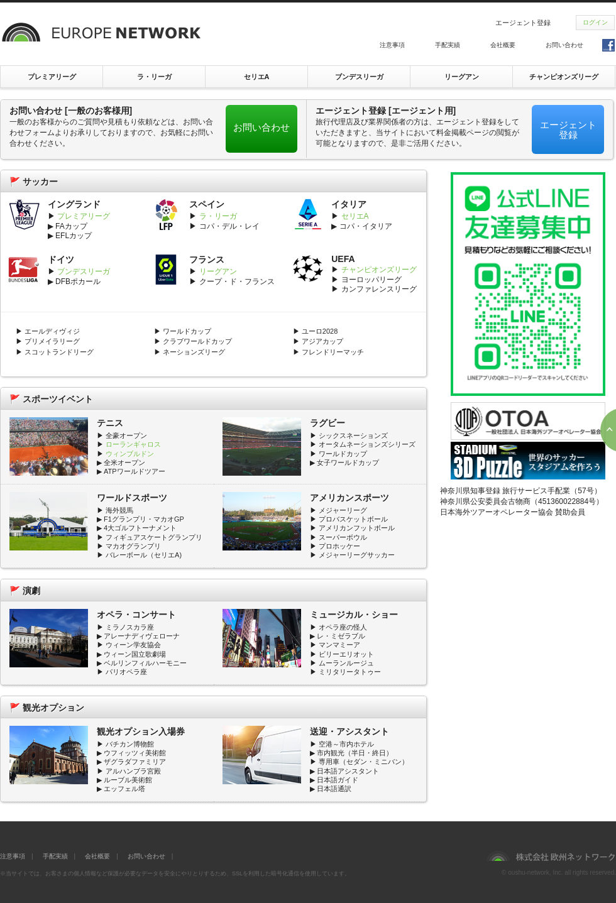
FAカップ (71, 226)
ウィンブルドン (130, 453)
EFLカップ (73, 235)
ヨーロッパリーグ (371, 279)
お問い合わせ (564, 44)
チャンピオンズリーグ (563, 76)
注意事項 (392, 44)
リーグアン (461, 76)
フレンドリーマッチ (333, 352)
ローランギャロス (132, 444)
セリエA (257, 76)
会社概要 (502, 44)
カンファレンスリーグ (379, 289)
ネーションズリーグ (194, 352)
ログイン (595, 22)
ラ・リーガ (154, 76)
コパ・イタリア (365, 226)
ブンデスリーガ (359, 76)
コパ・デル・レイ (229, 226)
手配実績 (447, 44)
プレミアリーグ (52, 76)
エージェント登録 (523, 22)
